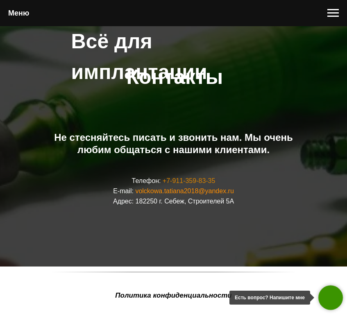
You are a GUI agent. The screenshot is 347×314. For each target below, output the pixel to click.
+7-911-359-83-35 (189, 180)
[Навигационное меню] (333, 13)
